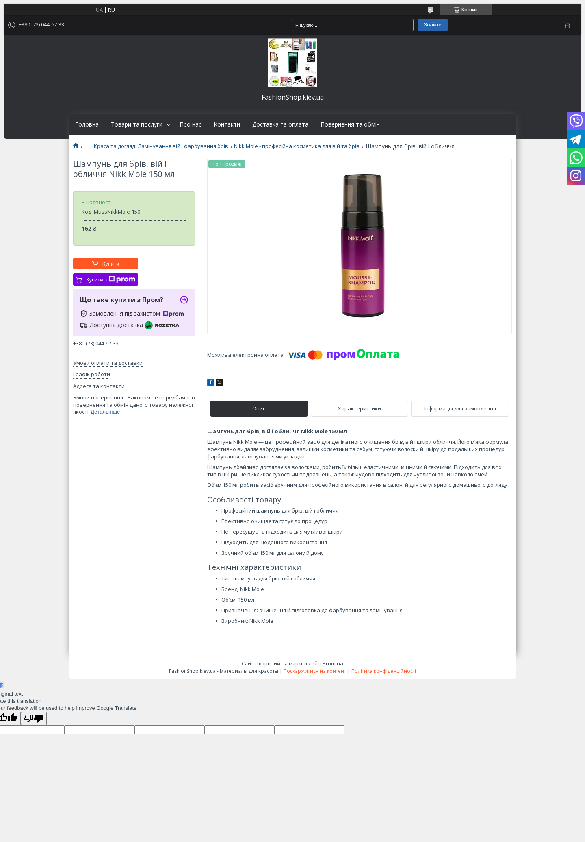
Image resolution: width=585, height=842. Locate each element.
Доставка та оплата (280, 124)
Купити (110, 264)
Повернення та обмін (350, 124)
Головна (87, 124)
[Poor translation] (34, 718)
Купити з (110, 279)
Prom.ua (333, 663)
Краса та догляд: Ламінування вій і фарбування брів (161, 146)
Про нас (191, 124)
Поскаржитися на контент (315, 670)
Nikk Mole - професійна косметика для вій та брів (297, 146)
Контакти (227, 124)
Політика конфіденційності (383, 670)
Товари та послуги (136, 124)
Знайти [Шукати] (433, 25)
